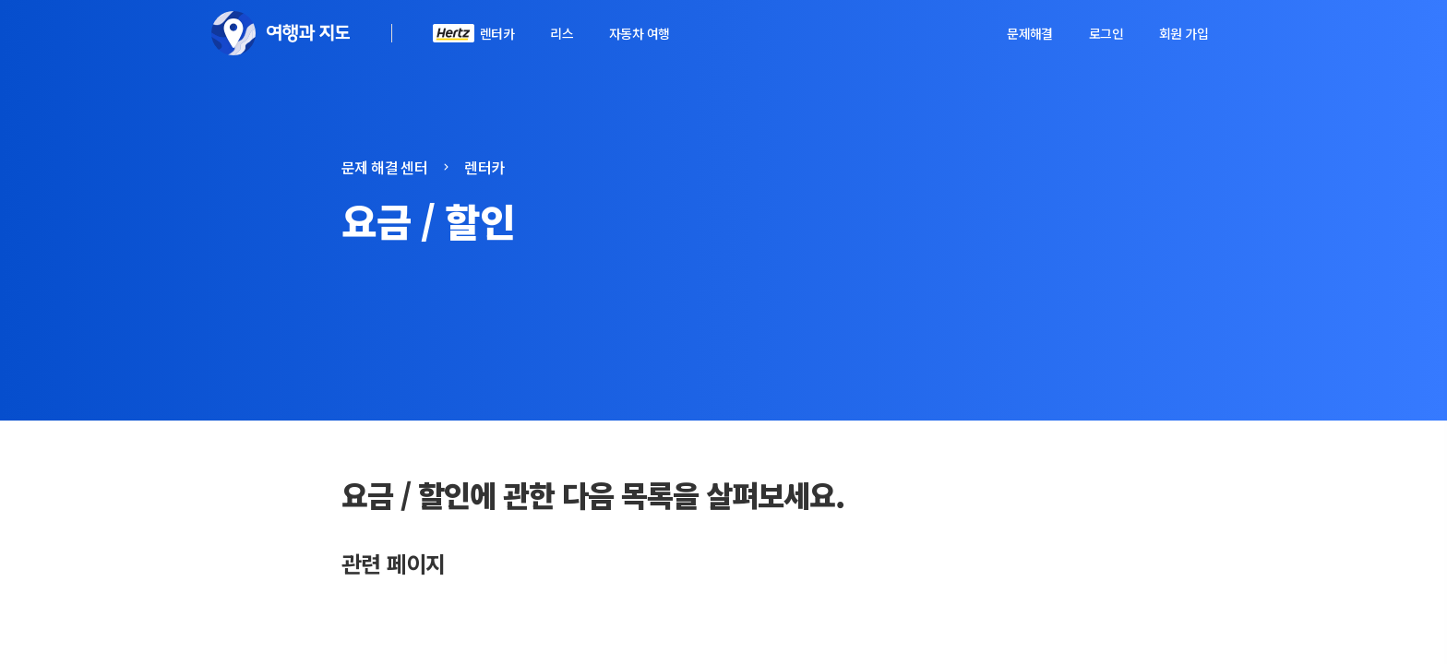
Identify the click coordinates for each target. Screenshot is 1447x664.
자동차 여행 (639, 33)
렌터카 (497, 33)
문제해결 (1030, 33)
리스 (561, 33)
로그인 (1106, 33)
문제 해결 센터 (384, 167)
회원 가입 (1183, 33)
